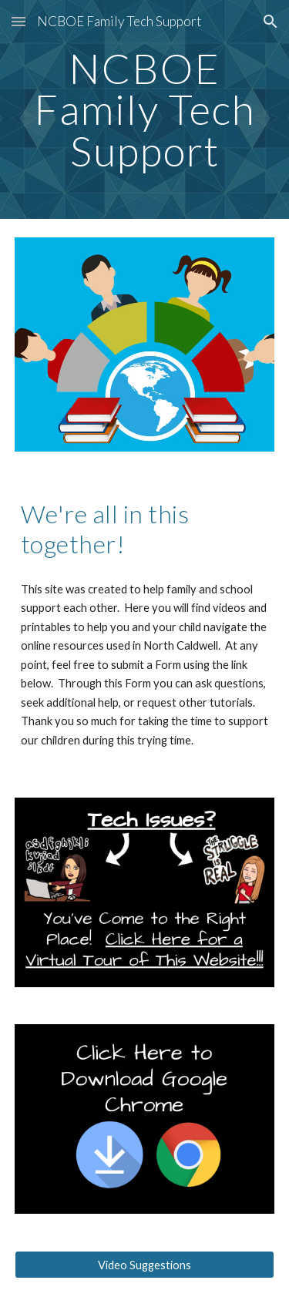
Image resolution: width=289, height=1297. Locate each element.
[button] (18, 21)
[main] (145, 109)
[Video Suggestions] (144, 1264)
